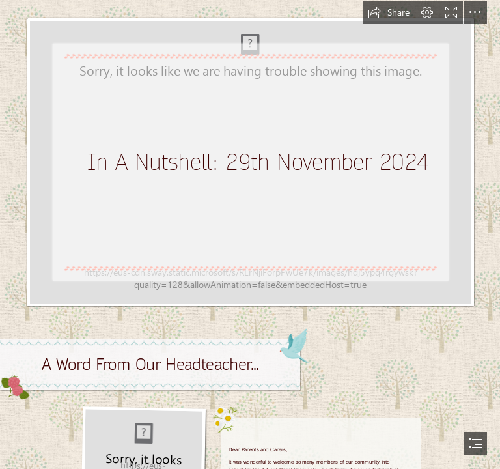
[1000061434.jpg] (250, 153)
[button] (389, 12)
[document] (250, 234)
